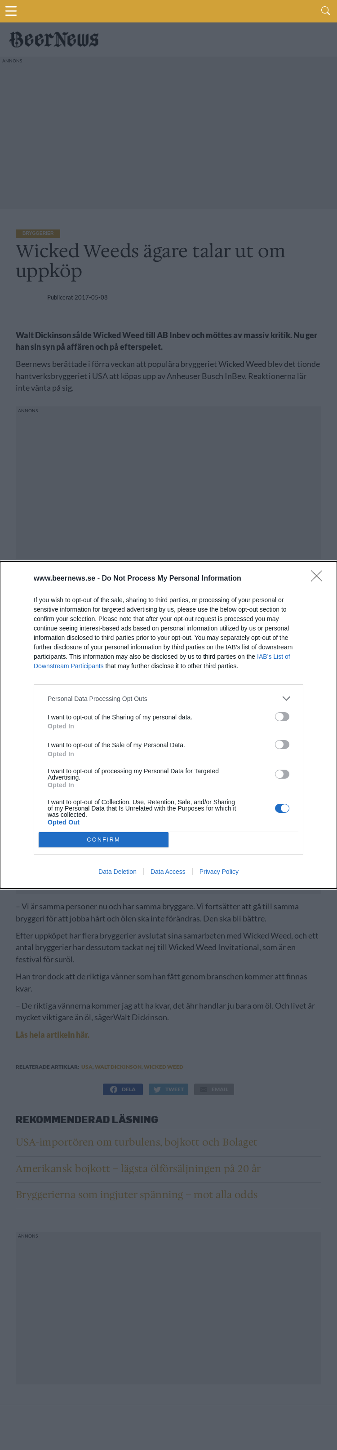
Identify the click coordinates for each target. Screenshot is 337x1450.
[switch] (282, 716)
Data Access (168, 871)
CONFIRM (103, 840)
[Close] (319, 578)
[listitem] (168, 698)
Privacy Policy (219, 871)
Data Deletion (117, 871)
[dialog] (168, 725)
